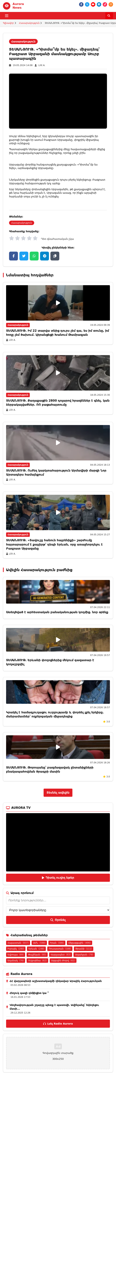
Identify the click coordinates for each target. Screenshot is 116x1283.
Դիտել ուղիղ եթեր (58, 877)
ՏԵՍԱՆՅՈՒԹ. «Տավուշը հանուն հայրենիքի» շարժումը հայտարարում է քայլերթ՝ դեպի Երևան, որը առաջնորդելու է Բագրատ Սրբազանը (54, 544)
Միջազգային (79, 943)
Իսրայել (16, 948)
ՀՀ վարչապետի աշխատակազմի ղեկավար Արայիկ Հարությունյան (56, 981)
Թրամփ (83, 948)
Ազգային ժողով (63, 960)
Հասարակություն (29, 23)
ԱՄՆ (39, 943)
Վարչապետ (61, 954)
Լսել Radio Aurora (58, 1023)
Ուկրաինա (37, 960)
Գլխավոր (8, 23)
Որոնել (58, 920)
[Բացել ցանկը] (6, 15)
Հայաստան (18, 943)
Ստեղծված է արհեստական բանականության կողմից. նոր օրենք (57, 612)
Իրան (57, 943)
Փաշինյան (37, 954)
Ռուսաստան (60, 948)
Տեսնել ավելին (58, 792)
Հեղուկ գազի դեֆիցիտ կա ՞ (29, 993)
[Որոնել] (109, 15)
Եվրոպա (16, 954)
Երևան (36, 948)
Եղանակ (16, 960)
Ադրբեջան (84, 954)
